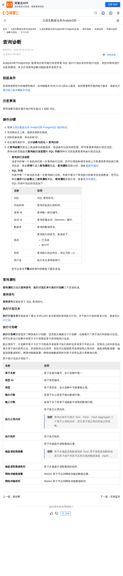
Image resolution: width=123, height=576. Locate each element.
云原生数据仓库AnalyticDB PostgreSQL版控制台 (39, 127)
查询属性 (93, 165)
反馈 (65, 513)
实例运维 (99, 29)
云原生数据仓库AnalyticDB (23, 29)
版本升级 (25, 90)
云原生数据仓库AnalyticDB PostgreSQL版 (59, 29)
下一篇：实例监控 (110, 496)
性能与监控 (112, 29)
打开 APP (112, 4)
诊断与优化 (11, 32)
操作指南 (86, 29)
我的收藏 (111, 55)
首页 (5, 29)
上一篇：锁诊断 (11, 496)
